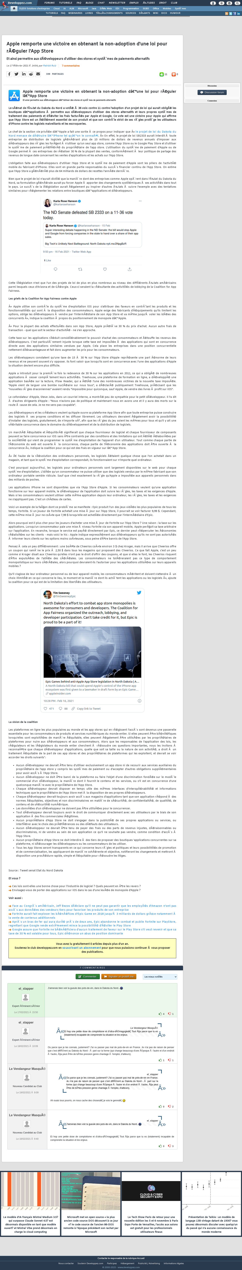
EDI (117, 8)
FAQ (78, 3)
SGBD (146, 8)
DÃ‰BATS (144, 13)
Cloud (57, 8)
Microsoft (83, 8)
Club (174, 3)
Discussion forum (212, 92)
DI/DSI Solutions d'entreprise (34, 8)
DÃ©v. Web (106, 8)
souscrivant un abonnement (81, 950)
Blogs (89, 3)
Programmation (131, 8)
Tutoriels (65, 3)
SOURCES (131, 13)
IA (64, 8)
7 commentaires (71, 68)
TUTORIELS (52, 13)
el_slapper (26, 995)
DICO (164, 13)
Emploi (134, 3)
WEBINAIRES (75, 13)
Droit (163, 3)
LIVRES (89, 13)
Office (156, 8)
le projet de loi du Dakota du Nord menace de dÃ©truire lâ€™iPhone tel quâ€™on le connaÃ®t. (92, 136)
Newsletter (117, 3)
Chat (101, 3)
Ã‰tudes (149, 3)
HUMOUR (175, 13)
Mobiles (167, 8)
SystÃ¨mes (180, 8)
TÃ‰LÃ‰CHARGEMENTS (109, 13)
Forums (49, 3)
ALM (71, 8)
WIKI (155, 13)
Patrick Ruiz (49, 68)
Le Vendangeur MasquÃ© (27, 1075)
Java (94, 8)
